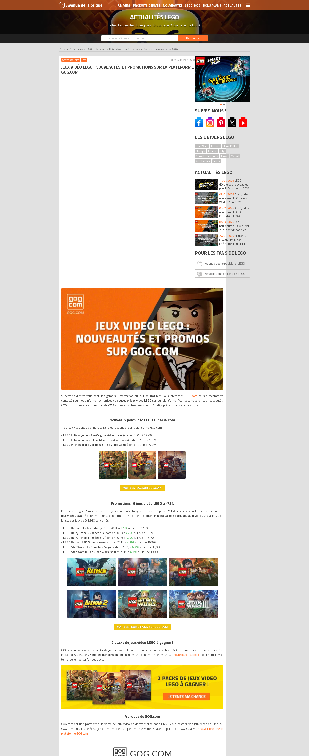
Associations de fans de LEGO (220, 274)
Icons (217, 161)
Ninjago (200, 151)
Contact (215, 628)
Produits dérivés (146, 5)
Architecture (203, 161)
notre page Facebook (96, 467)
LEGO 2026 (192, 5)
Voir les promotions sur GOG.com (124, 434)
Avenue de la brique (80, 5)
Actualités (232, 5)
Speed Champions (207, 156)
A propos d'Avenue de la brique (110, 628)
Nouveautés (172, 5)
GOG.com (67, 166)
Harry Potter (230, 146)
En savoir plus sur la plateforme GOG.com (119, 531)
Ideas (224, 156)
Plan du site (197, 628)
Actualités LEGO (82, 49)
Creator (212, 151)
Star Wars (202, 146)
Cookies (180, 628)
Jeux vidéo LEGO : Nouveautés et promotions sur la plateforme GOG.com (139, 49)
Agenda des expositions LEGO (220, 264)
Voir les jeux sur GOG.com (124, 258)
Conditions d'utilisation (153, 628)
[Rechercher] (193, 38)
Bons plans (212, 5)
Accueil (64, 49)
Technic (215, 146)
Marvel (235, 156)
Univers (124, 5)
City (222, 151)
